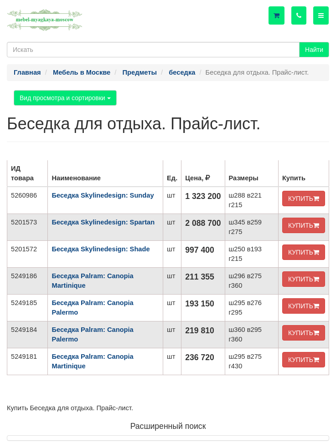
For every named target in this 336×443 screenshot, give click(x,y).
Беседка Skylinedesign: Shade (101, 249)
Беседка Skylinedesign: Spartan (103, 222)
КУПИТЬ (303, 198)
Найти (314, 49)
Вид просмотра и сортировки (65, 98)
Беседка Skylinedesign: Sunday (103, 195)
